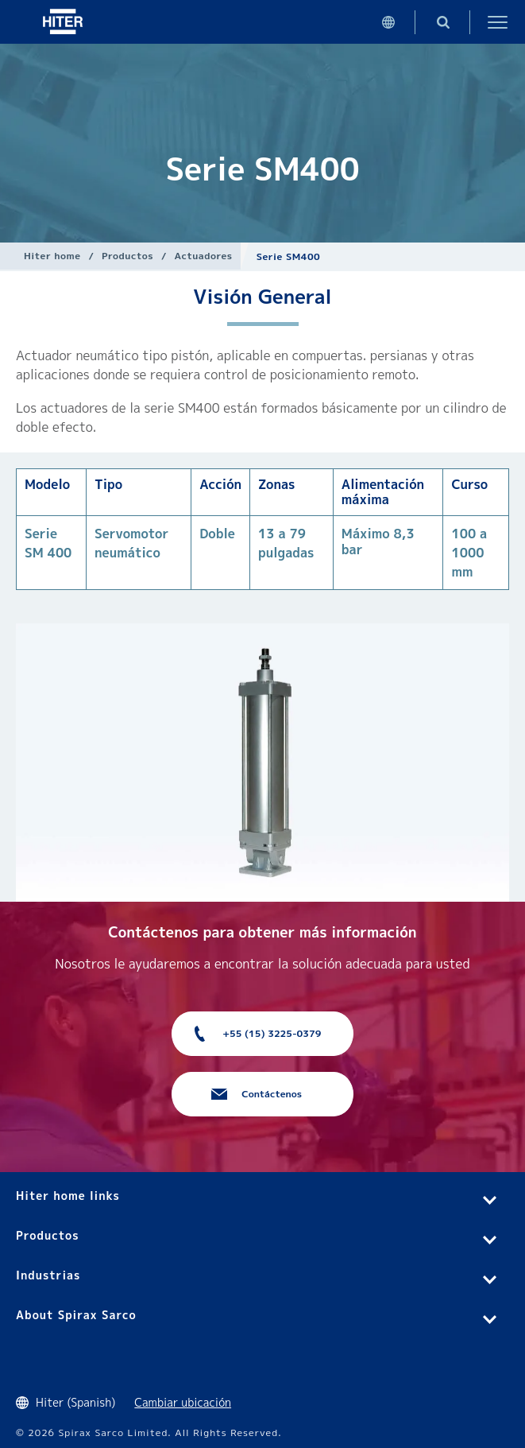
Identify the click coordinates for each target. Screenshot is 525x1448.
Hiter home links (68, 1195)
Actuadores (203, 255)
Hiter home (52, 255)
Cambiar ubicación (182, 1402)
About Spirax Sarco (76, 1314)
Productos (127, 255)
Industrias (48, 1275)
